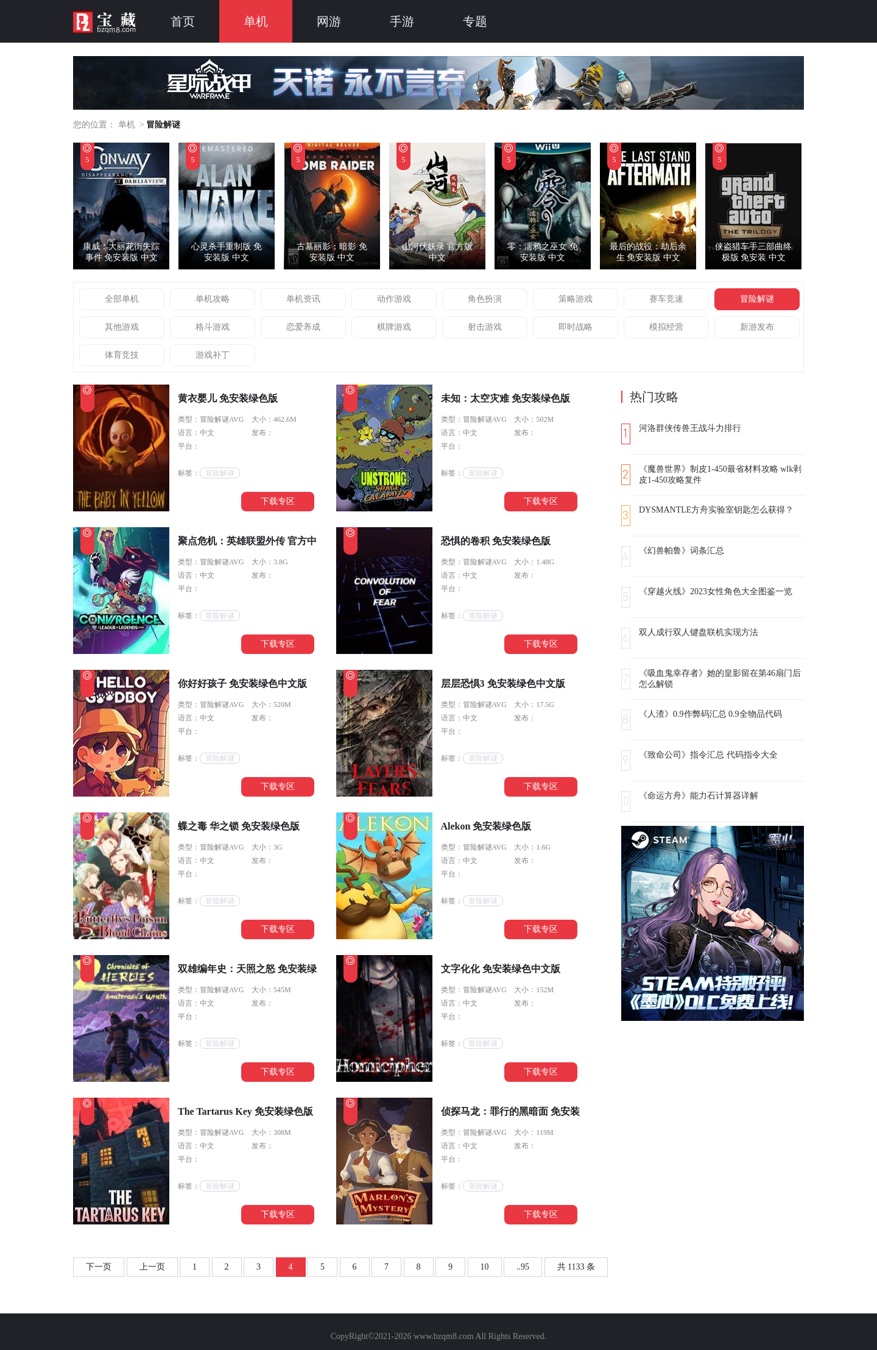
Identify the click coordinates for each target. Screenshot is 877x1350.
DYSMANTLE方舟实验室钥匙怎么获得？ (716, 509)
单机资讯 (303, 299)
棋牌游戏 (394, 327)
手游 (402, 21)
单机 (256, 21)
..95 (522, 1266)
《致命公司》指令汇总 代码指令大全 (708, 754)
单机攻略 (212, 299)
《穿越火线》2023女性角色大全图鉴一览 (715, 591)
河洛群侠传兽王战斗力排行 (690, 428)
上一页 (152, 1266)
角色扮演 (485, 299)
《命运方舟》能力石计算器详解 (698, 795)
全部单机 (122, 299)
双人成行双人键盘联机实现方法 (698, 632)
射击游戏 (485, 327)
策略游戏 (575, 299)
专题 (475, 21)
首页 (183, 21)
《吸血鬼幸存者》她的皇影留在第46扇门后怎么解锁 (720, 679)
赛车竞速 (666, 299)
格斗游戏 (212, 327)
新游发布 (757, 327)
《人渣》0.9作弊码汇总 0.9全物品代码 (710, 714)
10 (485, 1266)
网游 (329, 21)
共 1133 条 (576, 1266)
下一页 (98, 1266)
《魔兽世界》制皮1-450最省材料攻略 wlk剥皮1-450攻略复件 (720, 474)
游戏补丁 (212, 355)
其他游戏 (122, 327)
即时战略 (575, 327)
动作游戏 (394, 299)
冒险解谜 (757, 299)
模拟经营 (666, 327)
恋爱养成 (303, 327)
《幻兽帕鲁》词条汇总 (681, 550)
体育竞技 (122, 355)
